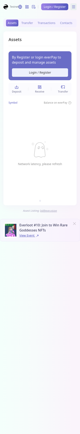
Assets (12, 23)
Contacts (66, 23)
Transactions (46, 23)
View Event (29, 235)
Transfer (27, 23)
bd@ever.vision (48, 211)
